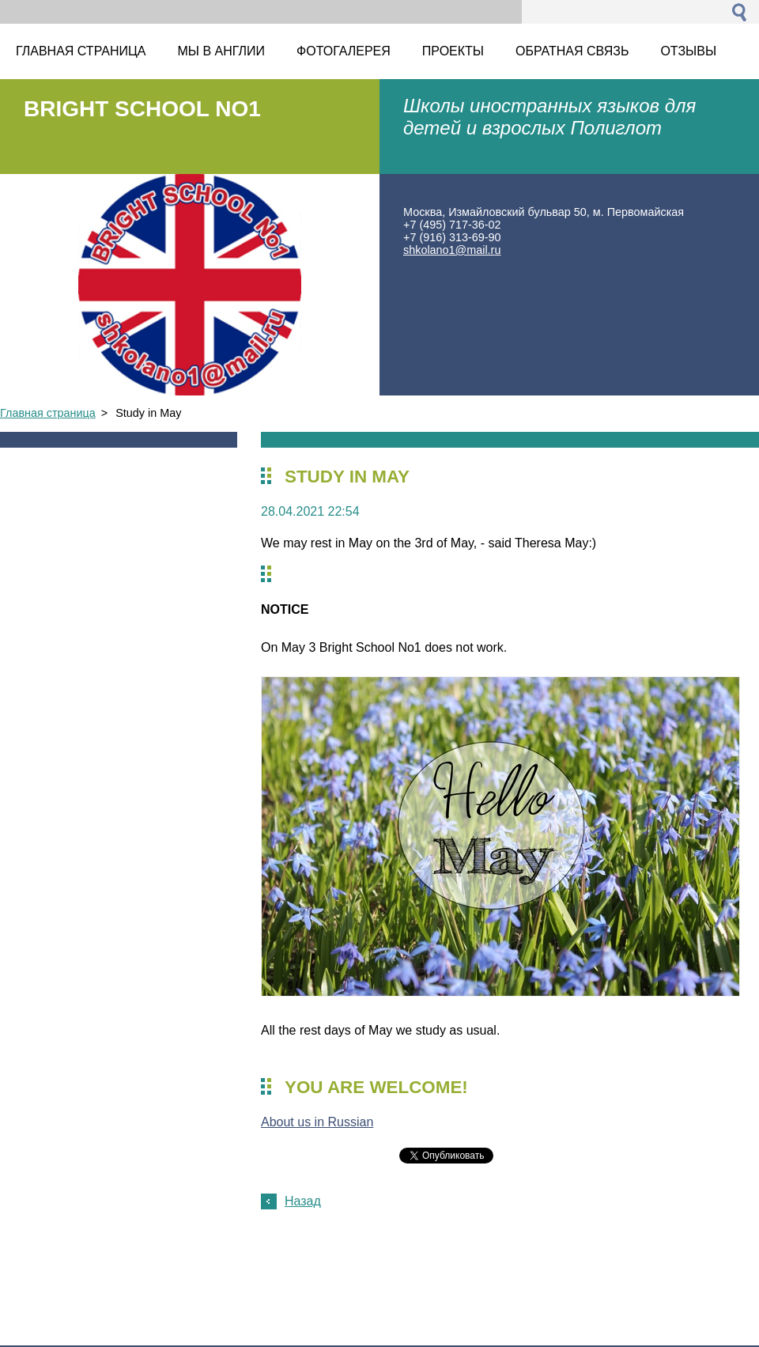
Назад (303, 1201)
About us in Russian (317, 1122)
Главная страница (48, 413)
